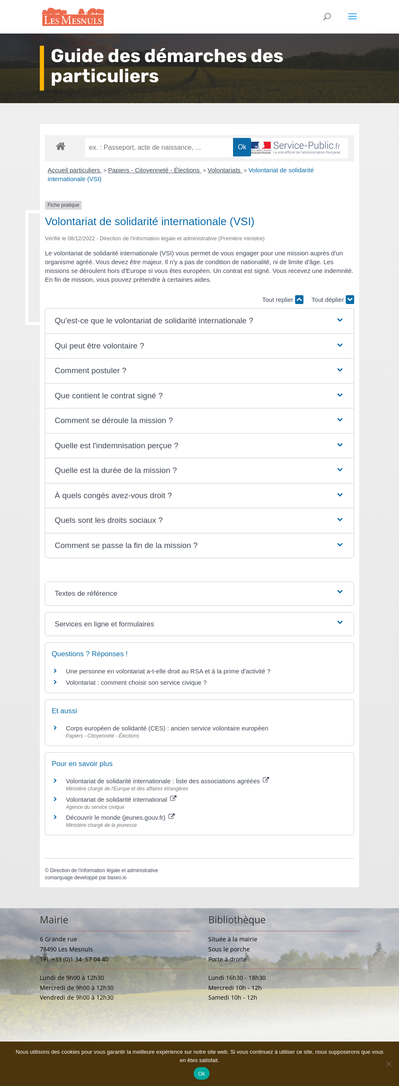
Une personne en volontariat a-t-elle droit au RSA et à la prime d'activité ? (168, 671)
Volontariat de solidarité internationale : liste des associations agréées (167, 781)
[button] (200, 321)
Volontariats (224, 170)
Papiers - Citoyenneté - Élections (155, 170)
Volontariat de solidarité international (121, 799)
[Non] (388, 1064)
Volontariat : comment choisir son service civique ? (136, 682)
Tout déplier (332, 299)
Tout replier (282, 299)
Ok (201, 1073)
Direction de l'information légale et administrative (104, 870)
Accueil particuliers (75, 170)
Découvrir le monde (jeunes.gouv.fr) (120, 817)
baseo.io (117, 878)
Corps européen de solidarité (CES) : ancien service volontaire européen (167, 728)
